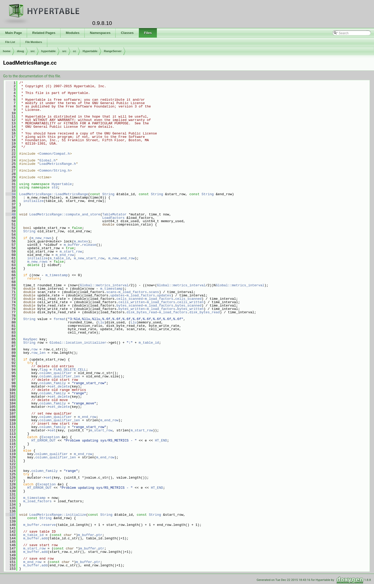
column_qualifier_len (59, 376)
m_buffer (72, 244)
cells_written (131, 302)
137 (10, 514)
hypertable (48, 51)
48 (10, 214)
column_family (52, 383)
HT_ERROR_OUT (43, 440)
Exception (51, 437)
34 (10, 194)
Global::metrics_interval (104, 285)
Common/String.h (54, 170)
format (60, 319)
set (53, 430)
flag (43, 369)
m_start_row (71, 251)
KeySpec (30, 339)
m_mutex (81, 241)
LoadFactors (113, 217)
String (108, 194)
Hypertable (90, 51)
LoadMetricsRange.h (57, 163)
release (89, 244)
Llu (101, 322)
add (45, 538)
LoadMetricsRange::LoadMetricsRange (53, 194)
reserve (49, 524)
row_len (38, 352)
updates (117, 295)
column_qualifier (55, 373)
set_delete (60, 386)
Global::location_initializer (78, 342)
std (55, 187)
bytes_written (131, 309)
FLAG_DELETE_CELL (70, 369)
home (6, 51)
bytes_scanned (129, 305)
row (34, 349)
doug (20, 51)
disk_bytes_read (141, 312)
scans (111, 292)
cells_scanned (129, 298)
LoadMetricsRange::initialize (57, 514)
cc (74, 51)
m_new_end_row (121, 258)
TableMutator (114, 214)
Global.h (47, 160)
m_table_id (60, 258)
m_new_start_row (89, 258)
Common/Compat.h (54, 153)
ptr (99, 535)
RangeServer (113, 51)
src (32, 51)
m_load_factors (132, 292)
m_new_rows (41, 238)
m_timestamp (56, 275)
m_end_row (65, 255)
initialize (33, 201)
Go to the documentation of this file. (32, 76)
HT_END (161, 440)
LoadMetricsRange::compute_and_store (64, 214)
